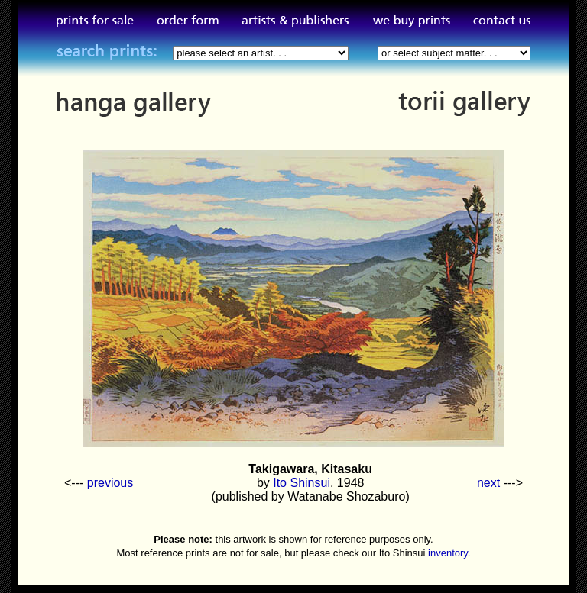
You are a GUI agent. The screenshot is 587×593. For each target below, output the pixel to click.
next (488, 482)
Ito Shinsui (301, 482)
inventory (448, 553)
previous (110, 482)
